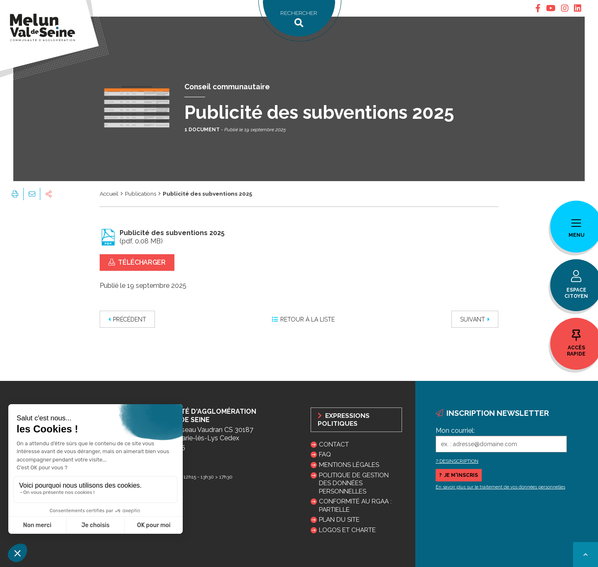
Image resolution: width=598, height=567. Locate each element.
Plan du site (339, 519)
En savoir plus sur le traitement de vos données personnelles (500, 487)
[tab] (538, 8)
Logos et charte (347, 530)
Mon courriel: (455, 430)
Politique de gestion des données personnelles (354, 483)
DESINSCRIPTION (458, 461)
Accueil (109, 193)
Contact (334, 444)
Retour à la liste (303, 319)
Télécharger (137, 262)
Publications (140, 193)
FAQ (325, 454)
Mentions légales (349, 465)
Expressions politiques (344, 419)
